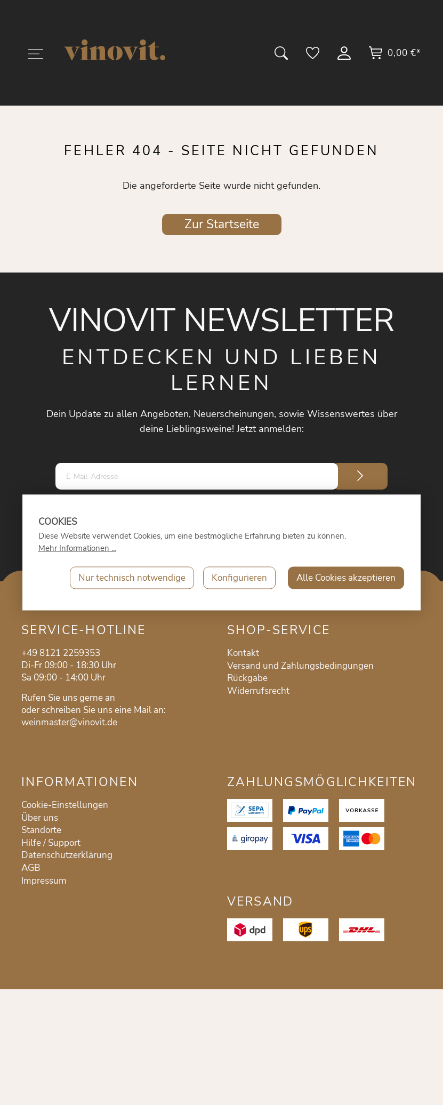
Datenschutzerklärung (66, 855)
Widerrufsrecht (258, 691)
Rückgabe (247, 678)
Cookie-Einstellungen (64, 805)
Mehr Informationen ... (77, 548)
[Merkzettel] (313, 56)
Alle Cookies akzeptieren (346, 578)
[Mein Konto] (345, 56)
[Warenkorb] (394, 56)
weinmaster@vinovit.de (69, 722)
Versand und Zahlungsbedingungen (300, 666)
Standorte (41, 830)
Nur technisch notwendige (132, 578)
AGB (30, 868)
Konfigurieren (239, 578)
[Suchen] (282, 56)
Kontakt (243, 653)
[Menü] (36, 55)
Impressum (44, 881)
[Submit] (360, 476)
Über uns (39, 818)
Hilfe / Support (50, 843)
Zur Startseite (221, 224)
